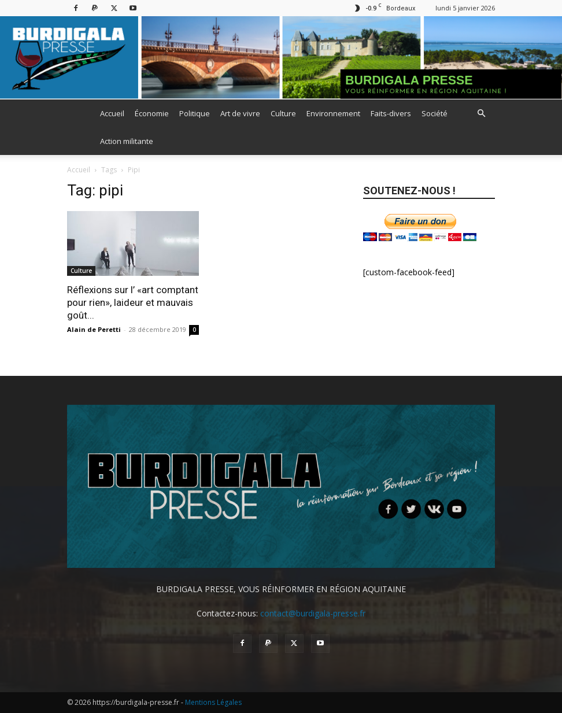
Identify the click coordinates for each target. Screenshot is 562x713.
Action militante (126, 141)
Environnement (333, 113)
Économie (152, 113)
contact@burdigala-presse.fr (312, 613)
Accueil (112, 113)
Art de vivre (240, 113)
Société (435, 113)
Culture (283, 113)
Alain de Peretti (94, 329)
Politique (194, 113)
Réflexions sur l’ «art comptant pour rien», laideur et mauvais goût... (132, 302)
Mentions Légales (213, 702)
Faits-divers (391, 113)
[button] (481, 113)
